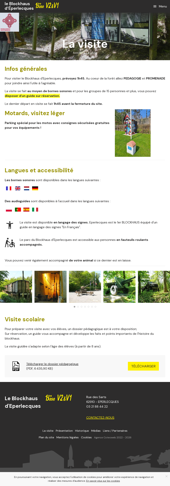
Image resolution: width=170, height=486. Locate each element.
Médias (96, 431)
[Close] (166, 476)
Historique (82, 431)
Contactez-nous (100, 418)
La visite (48, 431)
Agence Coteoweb (105, 437)
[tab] (74, 307)
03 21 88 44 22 (97, 406)
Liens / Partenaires (115, 431)
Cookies (86, 437)
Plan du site (46, 437)
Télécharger (143, 366)
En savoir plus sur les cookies (103, 481)
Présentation (64, 431)
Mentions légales (67, 437)
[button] (160, 6)
